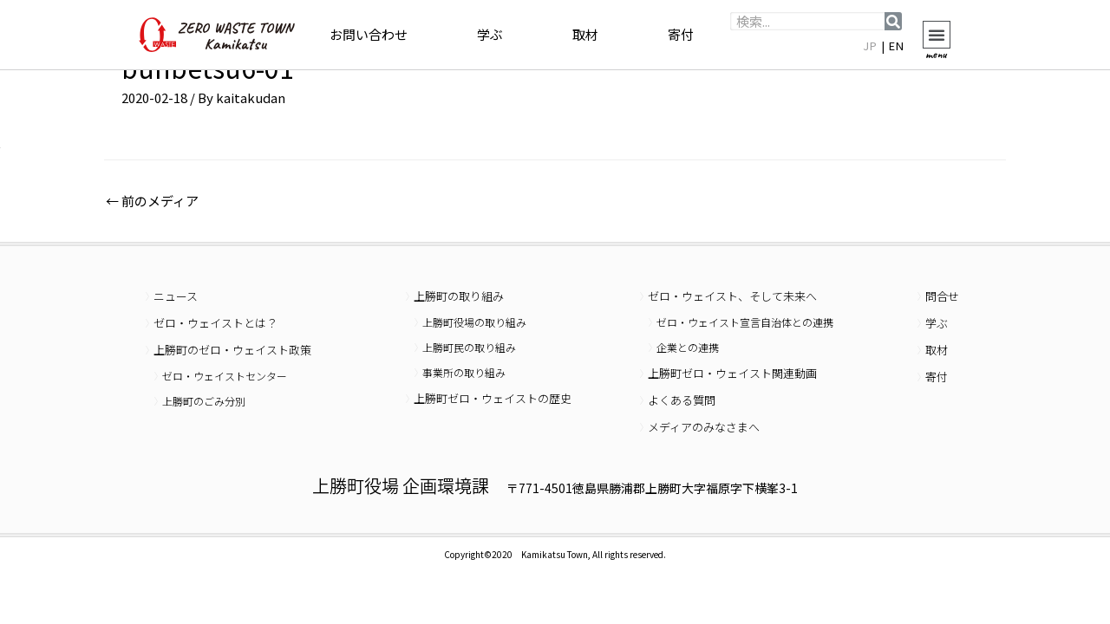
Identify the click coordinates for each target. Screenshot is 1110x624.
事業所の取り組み (464, 372)
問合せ (942, 296)
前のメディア (152, 201)
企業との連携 (687, 347)
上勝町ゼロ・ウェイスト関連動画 (732, 373)
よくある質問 (681, 400)
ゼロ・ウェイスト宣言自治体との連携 (744, 322)
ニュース (175, 296)
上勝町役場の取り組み (474, 322)
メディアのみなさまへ (704, 427)
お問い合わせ (369, 34)
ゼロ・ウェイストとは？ (215, 323)
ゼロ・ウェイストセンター (224, 375)
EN (896, 45)
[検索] (893, 21)
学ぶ (490, 34)
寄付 (681, 34)
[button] (936, 35)
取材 (585, 34)
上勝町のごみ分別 (203, 400)
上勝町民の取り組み (469, 347)
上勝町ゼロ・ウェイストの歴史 (492, 398)
